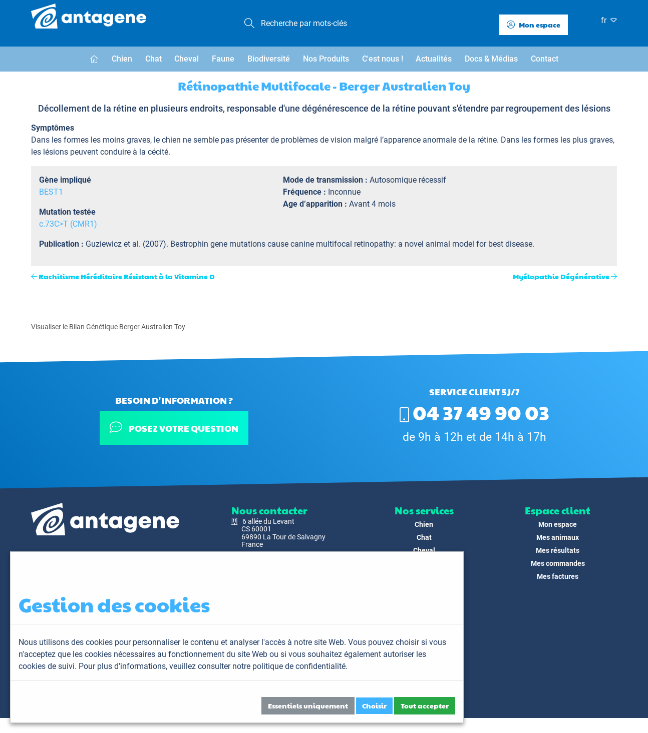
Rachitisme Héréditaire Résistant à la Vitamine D (127, 276)
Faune (223, 59)
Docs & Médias (491, 59)
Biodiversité (268, 59)
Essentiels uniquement (308, 705)
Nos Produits (326, 59)
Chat (153, 59)
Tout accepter (425, 705)
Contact (544, 59)
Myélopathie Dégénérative (561, 276)
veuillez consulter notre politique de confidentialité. (258, 666)
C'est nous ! (382, 59)
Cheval (186, 59)
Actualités (434, 59)
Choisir (374, 705)
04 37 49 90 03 (474, 412)
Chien (122, 59)
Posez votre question (174, 427)
